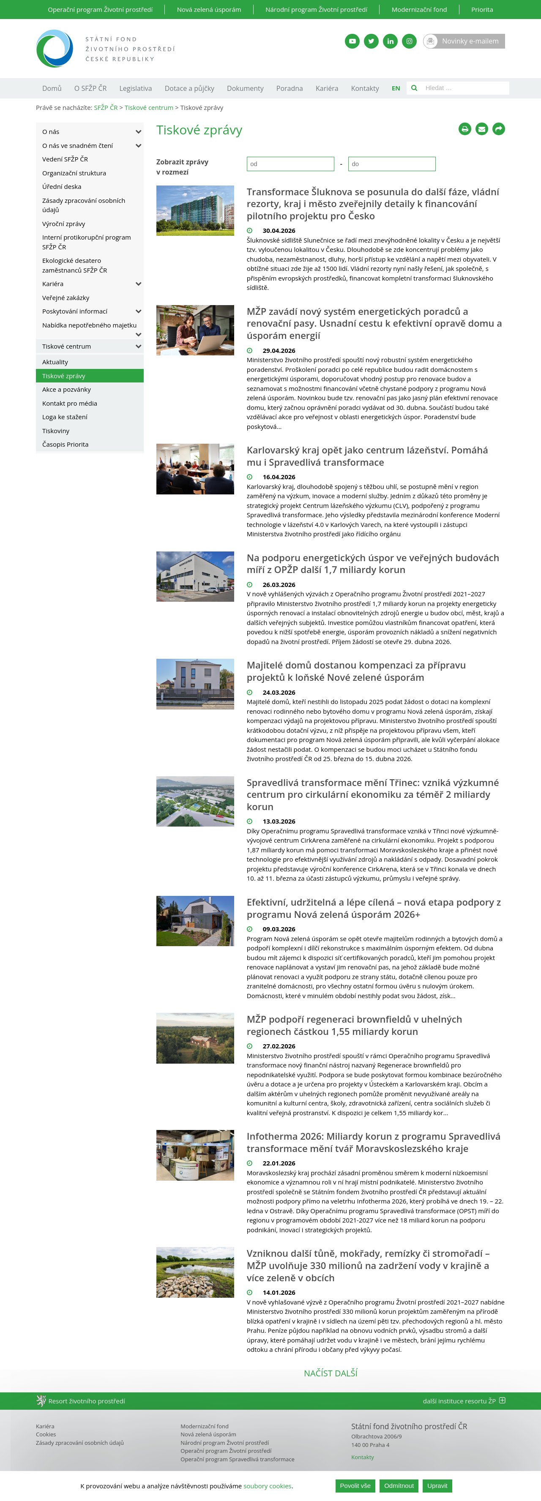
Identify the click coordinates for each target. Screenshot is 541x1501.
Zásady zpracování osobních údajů (83, 205)
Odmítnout (399, 1485)
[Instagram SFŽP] (409, 41)
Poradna (289, 88)
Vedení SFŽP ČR (65, 159)
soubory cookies (267, 1486)
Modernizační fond (419, 9)
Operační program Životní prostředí (100, 9)
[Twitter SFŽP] (371, 41)
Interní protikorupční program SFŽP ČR (86, 242)
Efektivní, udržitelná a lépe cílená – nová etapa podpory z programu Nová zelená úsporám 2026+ (374, 908)
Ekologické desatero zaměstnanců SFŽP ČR (74, 265)
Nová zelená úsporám (209, 9)
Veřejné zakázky (65, 297)
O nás (50, 131)
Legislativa (135, 88)
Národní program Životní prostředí (316, 9)
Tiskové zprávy (63, 375)
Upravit (437, 1485)
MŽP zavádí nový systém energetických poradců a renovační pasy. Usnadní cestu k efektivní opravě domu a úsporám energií (374, 323)
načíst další (331, 1373)
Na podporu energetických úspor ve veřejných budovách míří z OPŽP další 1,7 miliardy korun (373, 563)
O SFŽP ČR (90, 88)
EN (396, 88)
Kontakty (365, 88)
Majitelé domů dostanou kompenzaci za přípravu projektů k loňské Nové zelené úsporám (356, 671)
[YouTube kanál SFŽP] (352, 41)
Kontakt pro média (69, 403)
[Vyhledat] (414, 88)
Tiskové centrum (66, 346)
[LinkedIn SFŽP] (390, 41)
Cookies (46, 1434)
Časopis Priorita (65, 444)
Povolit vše (355, 1485)
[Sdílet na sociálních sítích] (498, 129)
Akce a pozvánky (66, 389)
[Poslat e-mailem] (481, 129)
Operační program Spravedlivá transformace (237, 1459)
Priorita (482, 9)
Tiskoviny (55, 430)
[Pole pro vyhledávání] (465, 88)
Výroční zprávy (63, 223)
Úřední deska (62, 186)
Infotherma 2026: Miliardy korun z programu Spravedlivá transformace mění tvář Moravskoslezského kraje (374, 1142)
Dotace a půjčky (189, 88)
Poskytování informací (74, 311)
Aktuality (55, 362)
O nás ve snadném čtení (77, 145)
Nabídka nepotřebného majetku (89, 325)
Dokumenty (245, 88)
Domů (52, 88)
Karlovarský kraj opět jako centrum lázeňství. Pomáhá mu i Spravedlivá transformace (367, 456)
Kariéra (327, 88)
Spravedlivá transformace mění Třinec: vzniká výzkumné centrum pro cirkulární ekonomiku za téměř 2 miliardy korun (373, 794)
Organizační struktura (74, 173)
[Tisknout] (465, 129)
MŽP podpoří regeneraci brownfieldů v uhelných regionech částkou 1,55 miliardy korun (354, 1025)
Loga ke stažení (64, 416)
